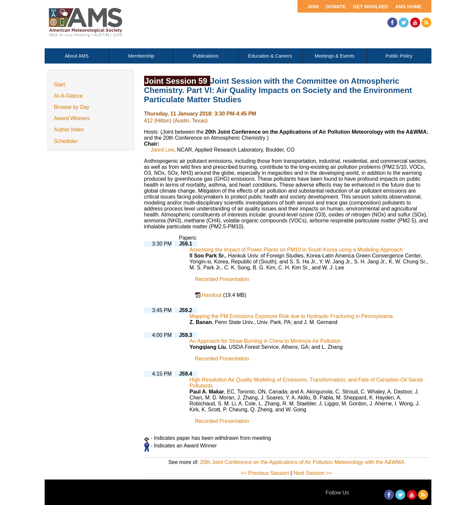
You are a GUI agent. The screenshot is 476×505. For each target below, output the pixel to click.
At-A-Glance (68, 96)
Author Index (69, 129)
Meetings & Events (334, 56)
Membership (141, 56)
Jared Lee (162, 150)
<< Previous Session (265, 473)
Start (59, 84)
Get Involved (370, 6)
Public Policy (399, 56)
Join (313, 6)
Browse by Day (72, 107)
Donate (336, 6)
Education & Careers (270, 56)
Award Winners (72, 118)
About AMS (77, 56)
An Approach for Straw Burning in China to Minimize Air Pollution (264, 341)
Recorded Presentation (222, 279)
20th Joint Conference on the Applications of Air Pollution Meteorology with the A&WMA (302, 462)
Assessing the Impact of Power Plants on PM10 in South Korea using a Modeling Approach (296, 249)
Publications (205, 56)
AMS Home (408, 6)
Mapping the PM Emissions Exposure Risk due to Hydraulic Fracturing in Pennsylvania (291, 316)
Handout (212, 295)
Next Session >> (312, 473)
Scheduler (66, 141)
